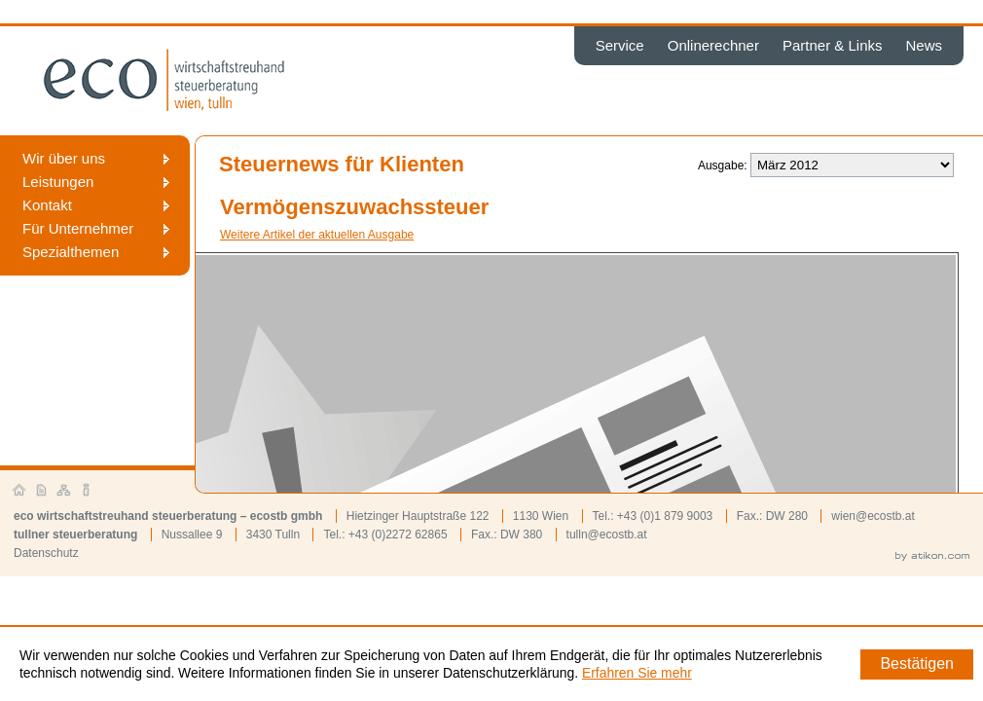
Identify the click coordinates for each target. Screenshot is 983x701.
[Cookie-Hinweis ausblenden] (916, 664)
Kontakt (47, 205)
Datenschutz (46, 553)
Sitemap (64, 490)
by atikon (932, 557)
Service (620, 45)
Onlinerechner (713, 45)
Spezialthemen (70, 251)
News (923, 45)
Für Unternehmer (77, 228)
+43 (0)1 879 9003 (664, 516)
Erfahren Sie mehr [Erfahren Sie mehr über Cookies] (637, 673)
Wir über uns (63, 158)
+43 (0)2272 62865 (398, 534)
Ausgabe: (722, 165)
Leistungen (57, 181)
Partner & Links (833, 45)
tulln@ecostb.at (606, 534)
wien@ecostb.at (873, 516)
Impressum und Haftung (86, 490)
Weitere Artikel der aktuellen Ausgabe (317, 234)
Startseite (19, 490)
